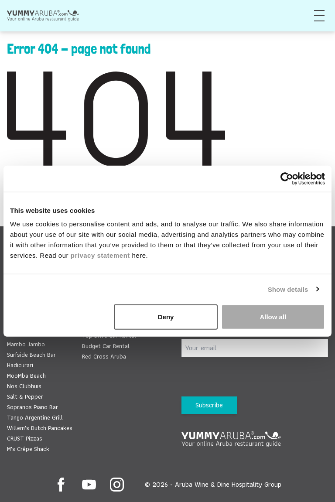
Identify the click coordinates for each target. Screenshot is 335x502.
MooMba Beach (26, 375)
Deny (166, 317)
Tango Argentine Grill (35, 417)
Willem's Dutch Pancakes (39, 427)
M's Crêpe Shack (28, 448)
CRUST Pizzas (24, 438)
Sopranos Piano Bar (32, 407)
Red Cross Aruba (104, 356)
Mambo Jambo (26, 344)
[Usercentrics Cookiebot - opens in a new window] (287, 178)
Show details (288, 289)
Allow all (273, 317)
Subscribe (209, 405)
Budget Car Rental (106, 345)
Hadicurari (20, 365)
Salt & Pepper (25, 396)
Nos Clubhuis (24, 386)
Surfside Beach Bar (31, 354)
